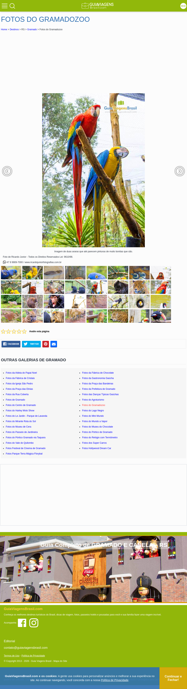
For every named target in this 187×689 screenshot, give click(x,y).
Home (4, 29)
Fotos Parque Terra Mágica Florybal (24, 453)
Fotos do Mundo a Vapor (94, 421)
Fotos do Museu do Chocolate (97, 426)
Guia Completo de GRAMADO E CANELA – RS (103, 545)
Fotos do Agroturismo (93, 399)
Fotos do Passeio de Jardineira (22, 432)
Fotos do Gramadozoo (93, 405)
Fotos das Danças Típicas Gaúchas (100, 394)
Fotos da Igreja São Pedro (19, 383)
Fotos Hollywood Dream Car (96, 448)
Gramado (32, 29)
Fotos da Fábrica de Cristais (20, 378)
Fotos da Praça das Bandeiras (97, 383)
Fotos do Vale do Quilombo (20, 443)
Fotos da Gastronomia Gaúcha (98, 378)
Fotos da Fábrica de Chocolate (98, 372)
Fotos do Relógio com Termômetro (99, 437)
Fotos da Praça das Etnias (19, 389)
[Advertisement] (35, 60)
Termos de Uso (11, 655)
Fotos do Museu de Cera (18, 426)
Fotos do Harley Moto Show (20, 410)
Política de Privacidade (33, 655)
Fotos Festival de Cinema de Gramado (25, 448)
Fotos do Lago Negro (93, 410)
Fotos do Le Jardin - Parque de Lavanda (26, 416)
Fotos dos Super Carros (94, 443)
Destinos (14, 29)
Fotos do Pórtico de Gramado (97, 432)
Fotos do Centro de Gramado (21, 405)
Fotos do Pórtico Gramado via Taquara (25, 437)
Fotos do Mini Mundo (93, 416)
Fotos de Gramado (15, 399)
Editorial (9, 641)
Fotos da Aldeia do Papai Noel (21, 372)
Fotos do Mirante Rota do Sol (21, 421)
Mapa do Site (60, 661)
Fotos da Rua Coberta (17, 394)
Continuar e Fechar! (173, 678)
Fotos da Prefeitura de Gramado (98, 389)
